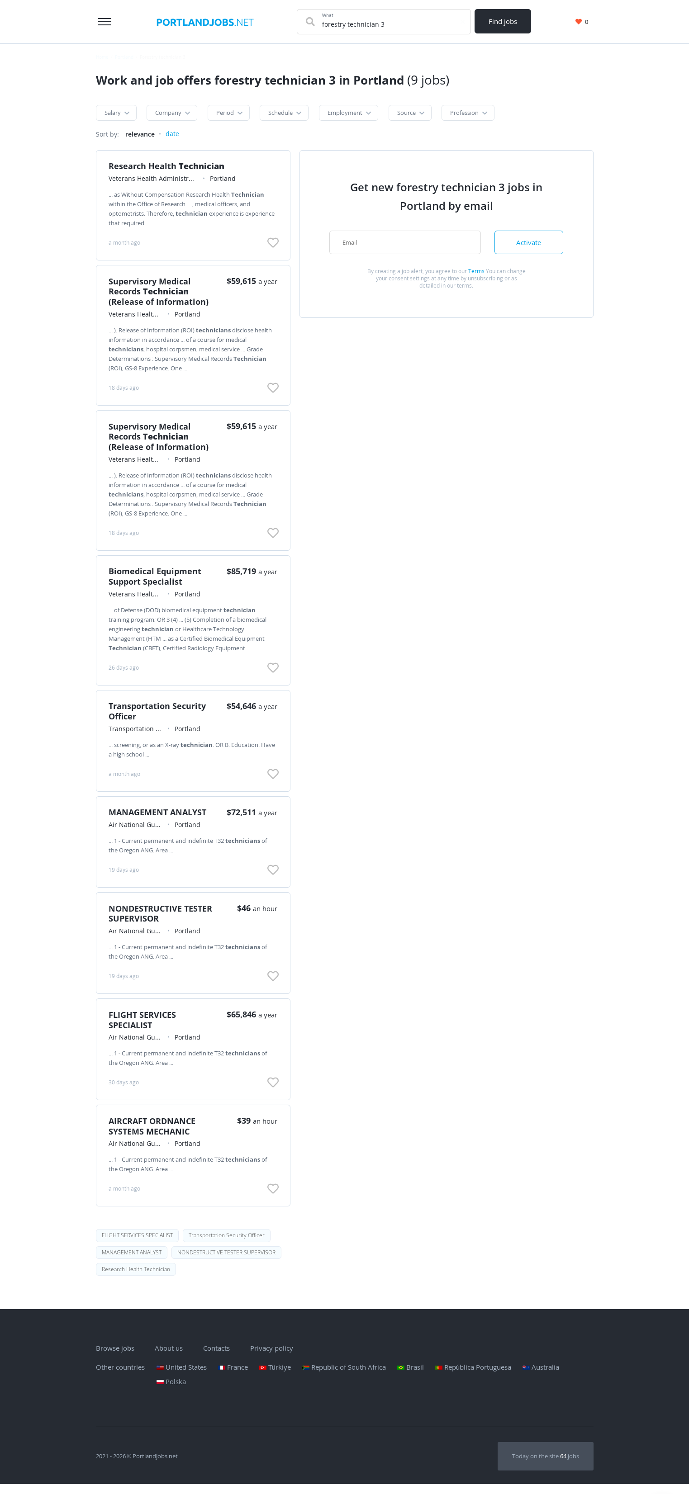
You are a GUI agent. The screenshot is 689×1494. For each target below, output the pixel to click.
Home (102, 57)
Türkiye (275, 1376)
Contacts (216, 1357)
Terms (476, 272)
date (172, 134)
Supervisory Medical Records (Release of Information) (160, 293)
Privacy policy (271, 1357)
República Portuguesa (473, 1376)
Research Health (168, 167)
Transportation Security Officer (158, 715)
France (233, 1376)
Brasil (410, 1376)
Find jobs (503, 21)
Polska (171, 1391)
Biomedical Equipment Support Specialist (156, 579)
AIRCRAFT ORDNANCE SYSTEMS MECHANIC (153, 1134)
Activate (529, 243)
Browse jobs (115, 1357)
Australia (541, 1376)
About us (169, 1357)
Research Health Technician (136, 1278)
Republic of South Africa (344, 1376)
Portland (124, 57)
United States (182, 1376)
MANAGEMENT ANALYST (159, 817)
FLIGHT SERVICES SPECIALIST (143, 1026)
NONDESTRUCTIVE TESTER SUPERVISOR (162, 919)
